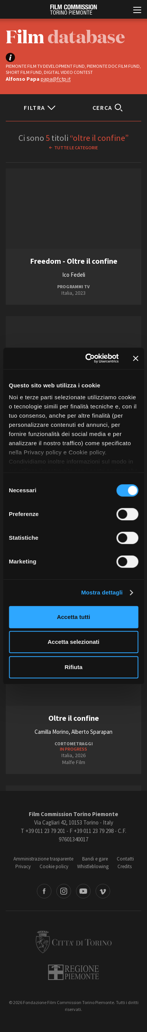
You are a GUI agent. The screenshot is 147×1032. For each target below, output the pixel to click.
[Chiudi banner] (135, 358)
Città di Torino (74, 941)
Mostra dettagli (101, 592)
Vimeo (103, 891)
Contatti (125, 859)
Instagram (63, 891)
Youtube (83, 891)
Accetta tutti (73, 617)
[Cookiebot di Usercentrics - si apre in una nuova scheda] (88, 358)
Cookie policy (54, 866)
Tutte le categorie (76, 147)
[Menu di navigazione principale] (137, 11)
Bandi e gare (95, 859)
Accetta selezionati (73, 641)
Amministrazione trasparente (43, 859)
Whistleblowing (93, 866)
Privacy (23, 866)
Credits (124, 866)
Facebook (44, 891)
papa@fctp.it (56, 78)
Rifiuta (73, 667)
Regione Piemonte (73, 972)
